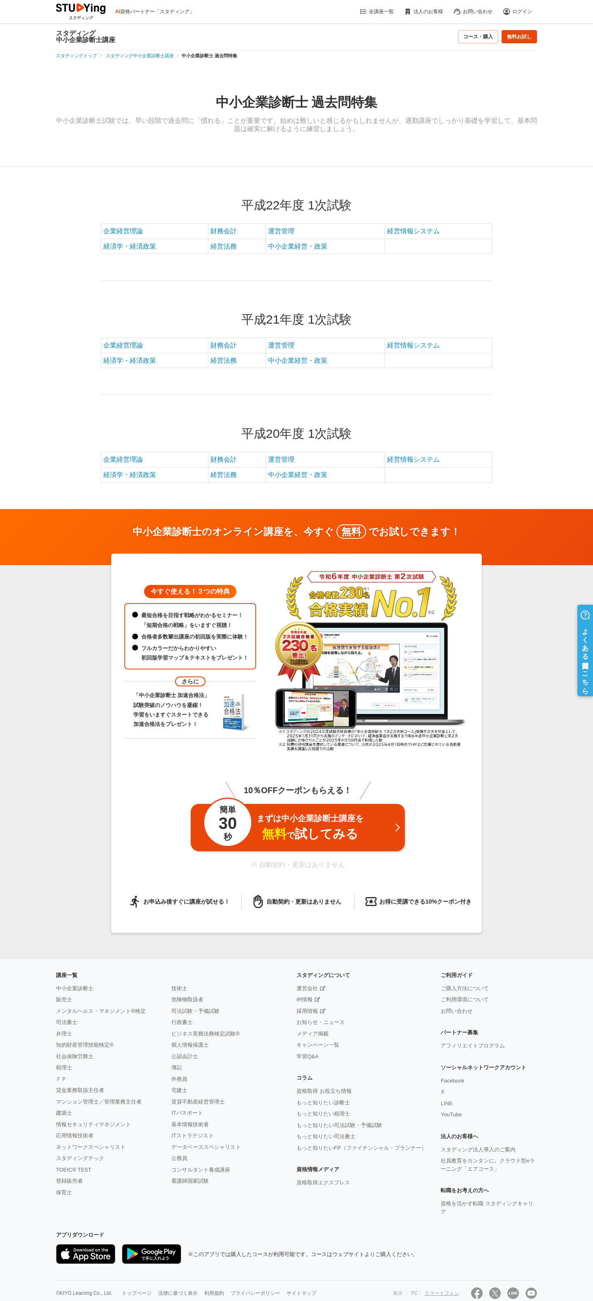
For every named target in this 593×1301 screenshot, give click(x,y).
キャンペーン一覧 (317, 1045)
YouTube (451, 1114)
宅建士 (179, 1090)
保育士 (64, 1192)
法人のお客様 (423, 11)
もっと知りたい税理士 (323, 1114)
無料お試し (519, 37)
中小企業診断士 (74, 988)
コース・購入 (478, 37)
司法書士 (66, 1022)
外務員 (179, 1079)
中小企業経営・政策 (297, 246)
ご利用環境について (465, 999)
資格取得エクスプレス (323, 1182)
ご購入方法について (465, 988)
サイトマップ (301, 1293)
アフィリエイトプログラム (473, 1046)
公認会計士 (184, 1056)
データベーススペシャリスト (206, 1147)
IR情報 (304, 999)
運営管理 (281, 231)
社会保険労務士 (74, 1056)
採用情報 (307, 1011)
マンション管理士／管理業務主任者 (99, 1102)
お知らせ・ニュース (320, 1022)
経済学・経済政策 (129, 246)
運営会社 (307, 988)
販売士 (64, 999)
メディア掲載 (312, 1034)
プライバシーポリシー (255, 1293)
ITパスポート (187, 1113)
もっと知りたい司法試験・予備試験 (339, 1125)
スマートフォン (442, 1293)
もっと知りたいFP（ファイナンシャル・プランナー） (361, 1148)
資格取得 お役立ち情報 (324, 1091)
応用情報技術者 (74, 1135)
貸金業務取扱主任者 (80, 1090)
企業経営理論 (123, 231)
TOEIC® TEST (73, 1170)
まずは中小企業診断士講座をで (283, 825)
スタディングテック (80, 1158)
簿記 (176, 1067)
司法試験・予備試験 (195, 1011)
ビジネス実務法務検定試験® (205, 1034)
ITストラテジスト (192, 1135)
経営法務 (223, 246)
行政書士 (182, 1022)
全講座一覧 (376, 11)
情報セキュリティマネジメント (93, 1124)
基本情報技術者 (190, 1124)
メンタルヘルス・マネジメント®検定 (101, 1011)
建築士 (64, 1113)
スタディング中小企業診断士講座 (85, 36)
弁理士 (64, 1034)
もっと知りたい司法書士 (325, 1136)
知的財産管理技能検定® (85, 1045)
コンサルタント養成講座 (200, 1170)
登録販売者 (69, 1181)
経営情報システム (413, 231)
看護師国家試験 (190, 1181)
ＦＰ (61, 1079)
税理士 (64, 1067)
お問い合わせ (473, 11)
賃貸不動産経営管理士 (198, 1102)
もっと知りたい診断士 (323, 1102)
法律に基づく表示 (178, 1293)
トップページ (137, 1293)
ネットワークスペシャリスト (91, 1147)
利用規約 (214, 1293)
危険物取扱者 (187, 999)
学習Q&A (307, 1056)
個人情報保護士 (190, 1045)
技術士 (179, 988)
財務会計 (223, 231)
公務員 (179, 1158)
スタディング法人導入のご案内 (478, 1149)
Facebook (452, 1081)
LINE (447, 1103)
